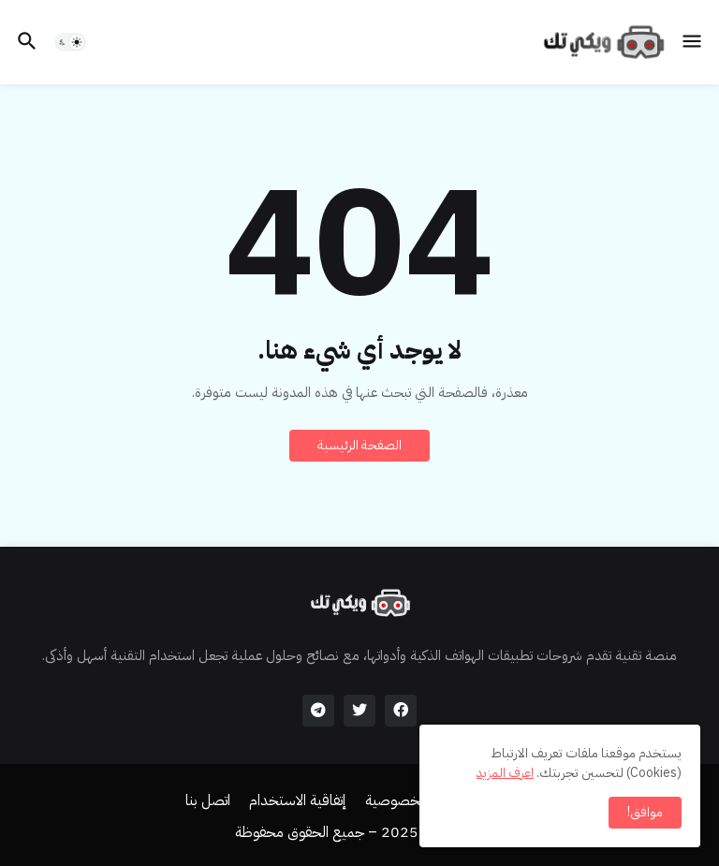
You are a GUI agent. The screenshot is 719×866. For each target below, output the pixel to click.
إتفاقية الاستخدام (297, 801)
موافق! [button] (645, 812)
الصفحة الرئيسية (359, 445)
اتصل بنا (207, 801)
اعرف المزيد (505, 773)
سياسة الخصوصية (418, 801)
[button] (693, 42)
